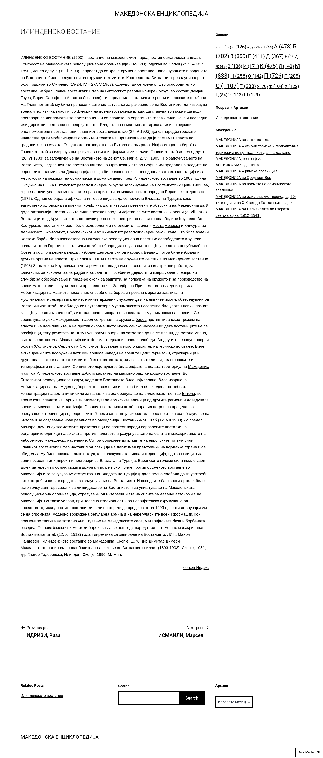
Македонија (188, 205)
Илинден (72, 554)
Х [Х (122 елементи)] (291, 86)
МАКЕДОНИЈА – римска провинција (247, 171)
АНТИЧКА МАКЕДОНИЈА (237, 165)
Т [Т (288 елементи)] (248, 86)
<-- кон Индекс (196, 567)
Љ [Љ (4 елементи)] (250, 47)
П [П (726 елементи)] (273, 75)
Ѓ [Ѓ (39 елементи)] (226, 47)
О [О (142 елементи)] (255, 76)
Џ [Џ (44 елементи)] (268, 47)
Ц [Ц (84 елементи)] (221, 94)
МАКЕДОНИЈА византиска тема (243, 140)
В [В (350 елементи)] (238, 56)
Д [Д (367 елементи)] (275, 56)
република (189, 245)
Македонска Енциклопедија (161, 13)
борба (119, 292)
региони (175, 400)
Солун (174, 64)
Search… (125, 686)
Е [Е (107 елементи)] (292, 56)
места (158, 225)
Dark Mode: (308, 752)
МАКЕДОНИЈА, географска (239, 159)
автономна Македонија (60, 340)
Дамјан (197, 91)
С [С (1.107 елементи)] (227, 85)
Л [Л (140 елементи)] (286, 66)
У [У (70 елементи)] (262, 86)
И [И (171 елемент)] (251, 66)
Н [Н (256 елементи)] (238, 76)
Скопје (122, 541)
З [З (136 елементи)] (235, 66)
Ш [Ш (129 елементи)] (252, 94)
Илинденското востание (155, 178)
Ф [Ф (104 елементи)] (276, 86)
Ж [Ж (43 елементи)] (221, 66)
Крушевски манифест (50, 313)
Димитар (157, 541)
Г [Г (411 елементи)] (256, 56)
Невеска (172, 225)
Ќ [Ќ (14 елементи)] (258, 47)
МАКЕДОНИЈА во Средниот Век (243, 178)
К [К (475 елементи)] (269, 66)
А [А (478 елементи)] (283, 46)
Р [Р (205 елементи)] (292, 76)
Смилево (60, 84)
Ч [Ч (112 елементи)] (235, 94)
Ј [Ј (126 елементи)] (239, 46)
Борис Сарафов (47, 97)
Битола (120, 145)
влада (138, 111)
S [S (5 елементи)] (218, 47)
